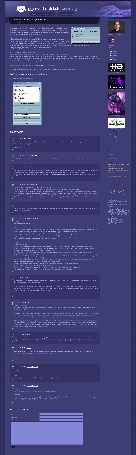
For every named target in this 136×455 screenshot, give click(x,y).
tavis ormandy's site (114, 141)
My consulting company (116, 89)
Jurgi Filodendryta (31, 155)
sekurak (111, 149)
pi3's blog (111, 139)
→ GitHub (112, 59)
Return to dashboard (114, 34)
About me (111, 45)
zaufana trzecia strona (115, 145)
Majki (28, 334)
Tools (109, 47)
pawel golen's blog (114, 143)
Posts (110, 162)
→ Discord (112, 53)
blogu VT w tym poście (48, 65)
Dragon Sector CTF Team (116, 128)
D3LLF (28, 302)
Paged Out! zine (116, 115)
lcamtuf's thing (113, 137)
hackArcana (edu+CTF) (66, 14)
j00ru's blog (112, 135)
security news (113, 153)
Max (27, 205)
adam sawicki (113, 159)
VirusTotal (23, 43)
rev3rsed (111, 155)
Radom (28, 138)
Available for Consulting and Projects (42, 14)
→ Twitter (111, 57)
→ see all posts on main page (116, 194)
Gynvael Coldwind (32, 218)
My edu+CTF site (116, 72)
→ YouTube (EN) (114, 51)
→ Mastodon (112, 55)
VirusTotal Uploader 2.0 (35, 19)
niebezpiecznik (113, 147)
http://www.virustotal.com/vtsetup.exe (22, 74)
